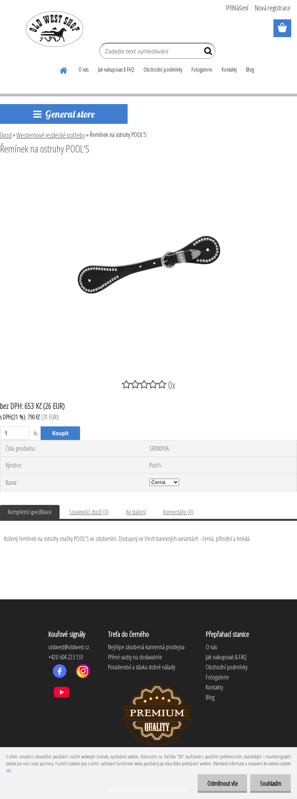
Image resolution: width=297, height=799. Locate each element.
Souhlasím (270, 783)
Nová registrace (272, 7)
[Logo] (53, 28)
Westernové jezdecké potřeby (50, 135)
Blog (250, 69)
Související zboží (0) (89, 512)
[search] (206, 53)
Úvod (6, 135)
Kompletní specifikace (30, 512)
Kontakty (229, 69)
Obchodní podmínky (162, 69)
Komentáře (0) (178, 512)
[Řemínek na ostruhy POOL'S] (148, 170)
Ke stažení (136, 512)
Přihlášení (237, 7)
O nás (84, 69)
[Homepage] (64, 69)
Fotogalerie (201, 69)
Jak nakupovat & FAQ (116, 69)
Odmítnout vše (222, 783)
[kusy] (15, 433)
